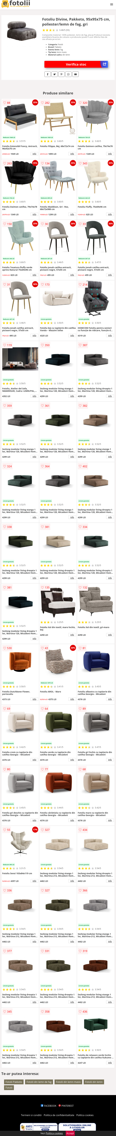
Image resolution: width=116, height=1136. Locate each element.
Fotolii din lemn (94, 1082)
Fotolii (9, 1087)
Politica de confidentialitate (59, 1115)
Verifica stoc (87, 64)
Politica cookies (85, 1115)
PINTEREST (66, 1105)
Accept (70, 1133)
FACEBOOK (48, 1105)
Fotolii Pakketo (14, 1082)
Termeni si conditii (31, 1115)
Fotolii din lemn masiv (68, 1082)
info (34, 153)
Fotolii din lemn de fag (39, 1082)
